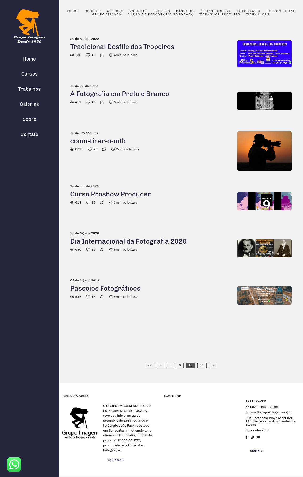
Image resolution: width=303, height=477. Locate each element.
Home (29, 59)
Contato (29, 134)
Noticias (138, 11)
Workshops (258, 14)
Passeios (185, 11)
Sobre (29, 119)
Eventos (161, 11)
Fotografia (249, 11)
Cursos (29, 74)
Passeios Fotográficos (105, 288)
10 (190, 365)
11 (202, 365)
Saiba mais (116, 459)
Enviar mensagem (264, 406)
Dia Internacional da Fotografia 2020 (128, 241)
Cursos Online (216, 11)
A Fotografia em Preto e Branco (119, 94)
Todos (73, 11)
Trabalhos (29, 89)
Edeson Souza (280, 11)
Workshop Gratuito (220, 14)
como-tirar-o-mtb (98, 141)
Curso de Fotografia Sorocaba (160, 14)
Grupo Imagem (107, 14)
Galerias (29, 104)
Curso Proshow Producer (110, 194)
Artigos (115, 11)
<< (150, 365)
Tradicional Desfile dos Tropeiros (122, 47)
